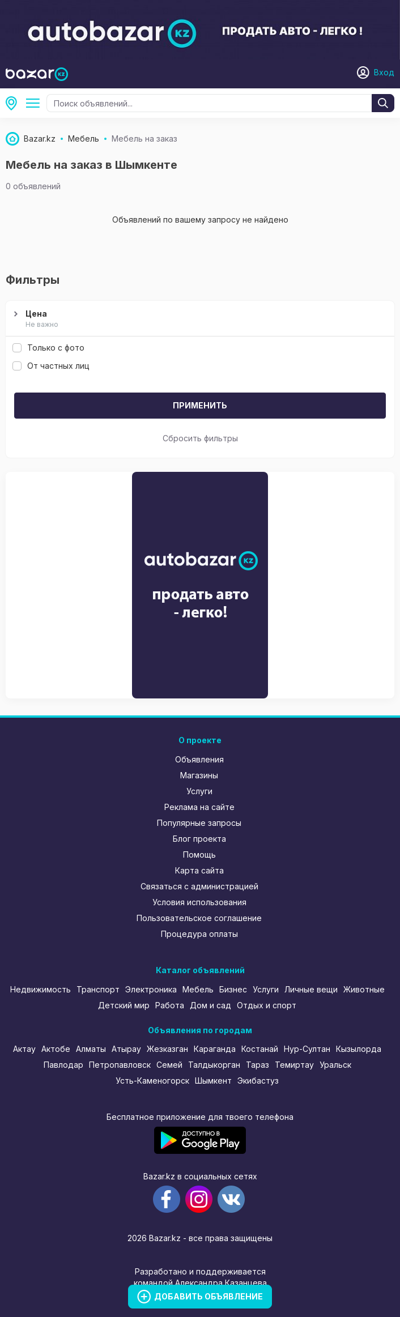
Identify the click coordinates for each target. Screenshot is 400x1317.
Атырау (126, 1049)
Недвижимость (40, 989)
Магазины (199, 775)
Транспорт (98, 989)
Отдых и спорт (266, 1005)
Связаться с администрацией (199, 886)
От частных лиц (51, 365)
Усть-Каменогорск (152, 1080)
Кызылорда (358, 1049)
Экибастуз (258, 1080)
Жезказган (167, 1049)
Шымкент (15, 103)
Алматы (91, 1049)
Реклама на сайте (199, 807)
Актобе (55, 1049)
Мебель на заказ (35, 103)
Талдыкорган (214, 1064)
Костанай (259, 1049)
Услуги (199, 791)
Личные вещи (311, 989)
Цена (198, 319)
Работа (169, 1005)
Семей (169, 1064)
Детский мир (124, 1005)
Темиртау (294, 1064)
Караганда (215, 1049)
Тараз (257, 1064)
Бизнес (233, 989)
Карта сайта (199, 870)
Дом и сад (210, 1005)
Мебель (198, 989)
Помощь (199, 854)
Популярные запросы (199, 823)
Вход (384, 72)
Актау (24, 1049)
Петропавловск (120, 1064)
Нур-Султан (307, 1049)
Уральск (335, 1064)
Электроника (151, 989)
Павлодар (63, 1064)
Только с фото (48, 347)
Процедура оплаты (199, 934)
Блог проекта (199, 838)
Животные (364, 989)
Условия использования (199, 902)
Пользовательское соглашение (199, 918)
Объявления (199, 759)
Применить (200, 405)
